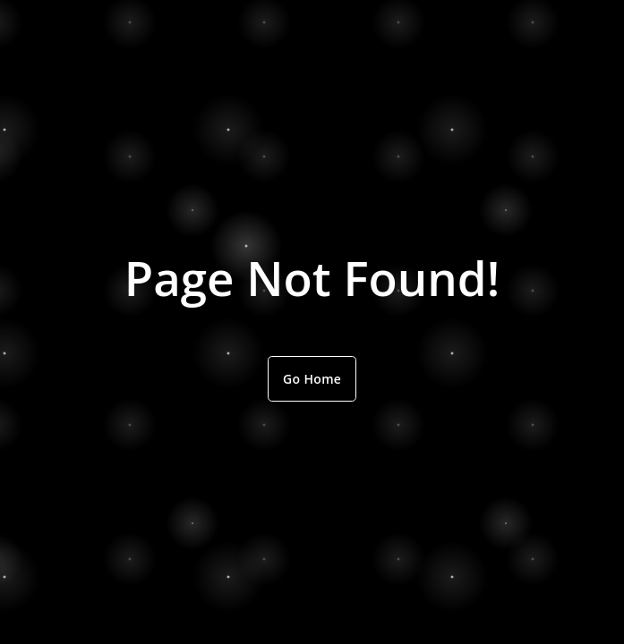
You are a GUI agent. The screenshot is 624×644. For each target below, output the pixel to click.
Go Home (312, 378)
